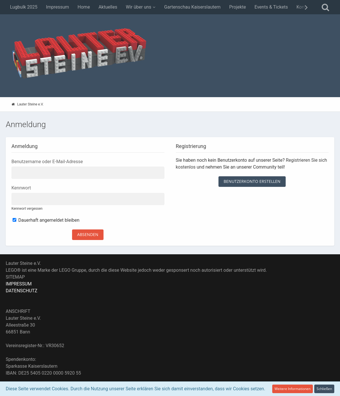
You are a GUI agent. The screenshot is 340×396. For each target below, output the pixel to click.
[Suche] (325, 7)
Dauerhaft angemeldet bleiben (46, 220)
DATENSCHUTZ (21, 290)
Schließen (324, 388)
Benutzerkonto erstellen (252, 181)
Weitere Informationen (293, 388)
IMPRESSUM (19, 284)
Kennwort (21, 188)
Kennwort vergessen (27, 209)
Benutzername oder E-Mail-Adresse (47, 161)
